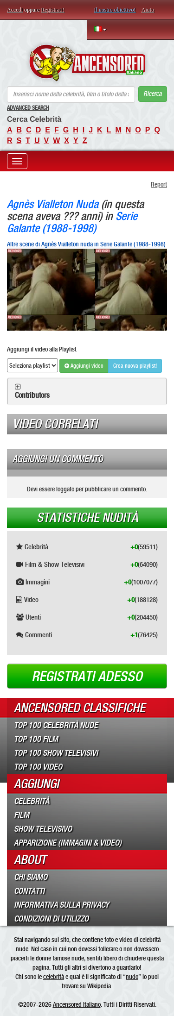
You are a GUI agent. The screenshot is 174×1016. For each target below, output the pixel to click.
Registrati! (52, 9)
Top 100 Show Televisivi (56, 753)
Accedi (15, 9)
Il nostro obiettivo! (115, 9)
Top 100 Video (38, 767)
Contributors (32, 395)
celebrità (53, 976)
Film (21, 815)
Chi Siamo (30, 877)
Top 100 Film (36, 739)
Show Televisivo (43, 829)
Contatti (29, 891)
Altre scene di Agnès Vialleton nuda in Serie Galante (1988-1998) (86, 244)
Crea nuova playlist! (135, 366)
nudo (132, 976)
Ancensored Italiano (77, 1004)
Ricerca (152, 94)
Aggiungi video (83, 366)
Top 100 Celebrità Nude (56, 725)
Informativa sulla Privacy (61, 905)
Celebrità (31, 801)
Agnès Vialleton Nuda (52, 204)
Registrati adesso (87, 676)
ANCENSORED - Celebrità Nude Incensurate (87, 63)
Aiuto (148, 9)
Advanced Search (28, 108)
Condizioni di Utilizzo (51, 919)
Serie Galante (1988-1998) (72, 222)
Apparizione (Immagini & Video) (68, 843)
